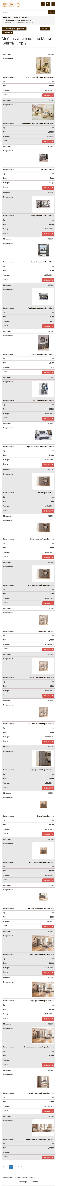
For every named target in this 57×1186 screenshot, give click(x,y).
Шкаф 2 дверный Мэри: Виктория (41, 770)
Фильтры (45, 29)
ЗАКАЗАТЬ (48, 95)
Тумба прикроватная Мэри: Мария (41, 308)
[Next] (22, 1167)
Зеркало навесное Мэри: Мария (42, 354)
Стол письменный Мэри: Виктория (41, 585)
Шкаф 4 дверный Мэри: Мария (42, 216)
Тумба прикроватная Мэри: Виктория (40, 908)
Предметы (7, 32)
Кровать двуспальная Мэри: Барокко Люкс (37, 123)
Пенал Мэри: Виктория (45, 493)
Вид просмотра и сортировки (14, 29)
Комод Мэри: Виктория (45, 816)
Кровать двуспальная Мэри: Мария (40, 446)
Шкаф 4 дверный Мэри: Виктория (41, 954)
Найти (52, 12)
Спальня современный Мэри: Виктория (39, 1047)
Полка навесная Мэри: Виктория (41, 539)
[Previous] (3, 1167)
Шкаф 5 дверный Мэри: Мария (42, 262)
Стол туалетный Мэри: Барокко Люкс (40, 77)
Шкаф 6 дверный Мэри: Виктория (41, 1093)
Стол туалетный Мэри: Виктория (41, 862)
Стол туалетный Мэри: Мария (43, 400)
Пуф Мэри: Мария (47, 169)
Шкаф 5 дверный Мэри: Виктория (41, 1001)
